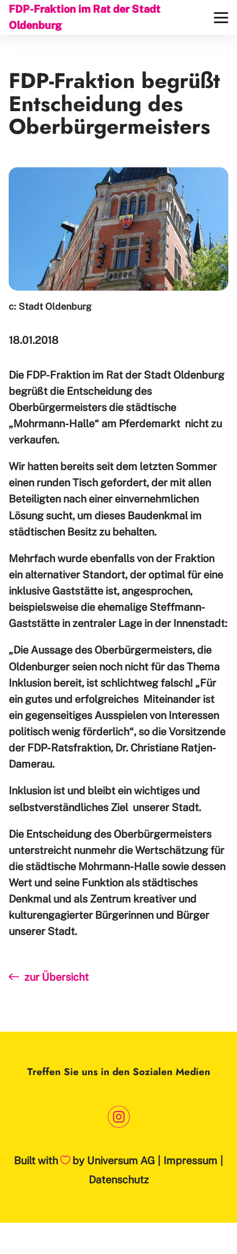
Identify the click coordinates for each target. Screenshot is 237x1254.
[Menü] (221, 17)
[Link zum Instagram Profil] (118, 1116)
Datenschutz (119, 1180)
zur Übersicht (49, 977)
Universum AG (121, 1160)
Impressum (190, 1160)
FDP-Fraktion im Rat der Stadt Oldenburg (85, 17)
